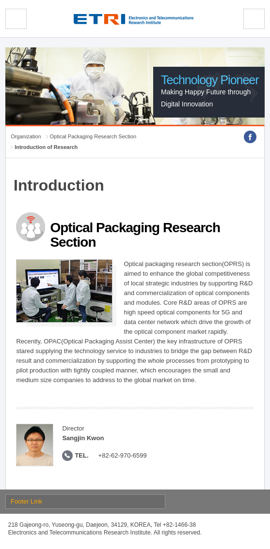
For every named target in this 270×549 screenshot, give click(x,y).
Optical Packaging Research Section (93, 136)
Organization (26, 136)
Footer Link (26, 501)
